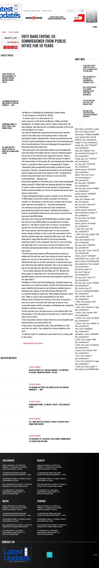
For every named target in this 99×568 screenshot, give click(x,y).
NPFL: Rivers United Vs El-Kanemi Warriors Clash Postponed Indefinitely (90, 91)
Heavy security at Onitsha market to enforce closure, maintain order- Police (9, 78)
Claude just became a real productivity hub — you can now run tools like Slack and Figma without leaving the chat (91, 15)
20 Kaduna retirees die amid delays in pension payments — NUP (10, 103)
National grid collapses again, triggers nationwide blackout (89, 113)
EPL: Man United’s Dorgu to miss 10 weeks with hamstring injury (10, 150)
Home (4, 32)
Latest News (14, 32)
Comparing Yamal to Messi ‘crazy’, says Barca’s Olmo (9, 126)
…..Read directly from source (32, 343)
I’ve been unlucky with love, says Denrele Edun (90, 102)
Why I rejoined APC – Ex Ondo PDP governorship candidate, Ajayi (90, 79)
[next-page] (80, 123)
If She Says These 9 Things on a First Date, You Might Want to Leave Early (90, 68)
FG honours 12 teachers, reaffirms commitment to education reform (50, 439)
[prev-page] (76, 123)
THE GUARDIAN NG (13, 42)
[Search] (82, 11)
